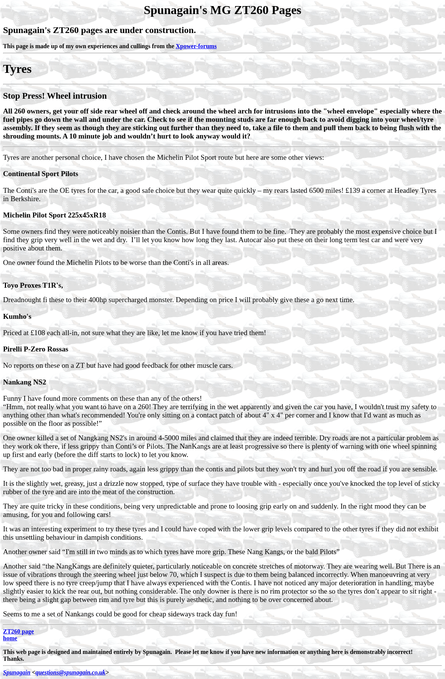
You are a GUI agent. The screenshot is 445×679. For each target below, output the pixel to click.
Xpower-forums (196, 46)
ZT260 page (18, 631)
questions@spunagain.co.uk (70, 672)
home (10, 638)
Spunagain (16, 672)
